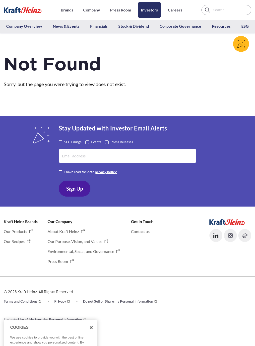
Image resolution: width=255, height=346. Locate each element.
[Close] (91, 333)
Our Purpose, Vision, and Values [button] (75, 241)
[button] (215, 235)
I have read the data (90, 171)
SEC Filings (72, 141)
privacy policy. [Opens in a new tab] (106, 172)
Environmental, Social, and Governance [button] (81, 251)
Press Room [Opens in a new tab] (120, 9)
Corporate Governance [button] (180, 26)
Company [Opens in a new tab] (91, 9)
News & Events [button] (66, 26)
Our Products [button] (15, 231)
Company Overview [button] (24, 26)
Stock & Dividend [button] (133, 26)
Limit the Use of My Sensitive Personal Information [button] (43, 319)
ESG (245, 26)
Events (96, 141)
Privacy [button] (60, 301)
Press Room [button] (58, 261)
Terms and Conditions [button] (20, 301)
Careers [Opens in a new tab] (175, 9)
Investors (149, 9)
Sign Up (74, 189)
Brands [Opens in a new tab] (67, 9)
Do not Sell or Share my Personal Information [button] (118, 301)
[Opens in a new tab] (227, 221)
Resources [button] (221, 26)
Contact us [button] (140, 231)
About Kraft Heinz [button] (63, 231)
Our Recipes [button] (14, 241)
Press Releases (122, 141)
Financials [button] (99, 26)
